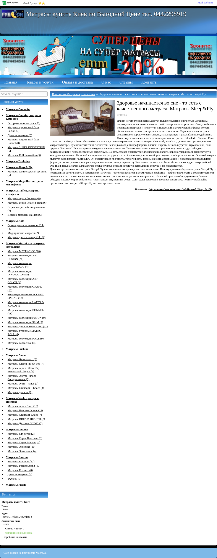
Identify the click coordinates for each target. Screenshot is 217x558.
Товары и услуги (39, 82)
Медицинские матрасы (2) (23, 233)
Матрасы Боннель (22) (21, 461)
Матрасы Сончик (17, 429)
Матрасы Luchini (17, 349)
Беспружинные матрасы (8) (24, 123)
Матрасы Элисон (17, 457)
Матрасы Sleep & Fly (19, 167)
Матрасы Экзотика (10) (21, 446)
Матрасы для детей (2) (21, 433)
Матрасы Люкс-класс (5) (22, 359)
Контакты (149, 82)
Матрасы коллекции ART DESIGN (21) (23, 257)
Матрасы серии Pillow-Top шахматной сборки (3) (23, 369)
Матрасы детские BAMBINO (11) (28, 326)
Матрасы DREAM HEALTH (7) (26, 419)
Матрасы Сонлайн (18, 109)
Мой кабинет (205, 2)
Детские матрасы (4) (20, 474)
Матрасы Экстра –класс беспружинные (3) (22, 377)
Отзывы (126, 82)
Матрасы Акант (16, 355)
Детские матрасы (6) (20, 135)
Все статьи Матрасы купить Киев (73, 94)
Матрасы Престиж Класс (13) (25, 410)
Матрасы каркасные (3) (22, 342)
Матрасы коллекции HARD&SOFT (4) (20, 265)
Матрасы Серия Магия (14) (24, 442)
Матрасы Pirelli (16, 484)
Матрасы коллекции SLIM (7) (25, 322)
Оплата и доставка (77, 82)
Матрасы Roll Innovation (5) (24, 155)
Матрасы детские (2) (20, 392)
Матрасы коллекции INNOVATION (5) (20, 272)
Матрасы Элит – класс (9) (23, 383)
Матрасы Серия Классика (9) (25, 438)
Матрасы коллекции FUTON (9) (27, 317)
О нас (106, 82)
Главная (10, 82)
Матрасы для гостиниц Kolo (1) (26, 237)
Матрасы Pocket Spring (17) (24, 465)
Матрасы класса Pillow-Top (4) (26, 363)
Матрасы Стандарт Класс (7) (25, 414)
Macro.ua (41, 552)
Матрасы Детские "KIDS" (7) (25, 423)
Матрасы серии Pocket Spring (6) (27, 202)
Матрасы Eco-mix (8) (20, 470)
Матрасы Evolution (18, 161)
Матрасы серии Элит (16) (23, 406)
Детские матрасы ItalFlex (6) (25, 214)
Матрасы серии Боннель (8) (24, 198)
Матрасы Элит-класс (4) (22, 451)
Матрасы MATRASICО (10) (24, 251)
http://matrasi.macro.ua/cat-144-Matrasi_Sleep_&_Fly (180, 189)
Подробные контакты (14, 537)
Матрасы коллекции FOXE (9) (26, 338)
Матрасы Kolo (15, 220)
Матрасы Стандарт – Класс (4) (26, 387)
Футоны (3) (14, 478)
